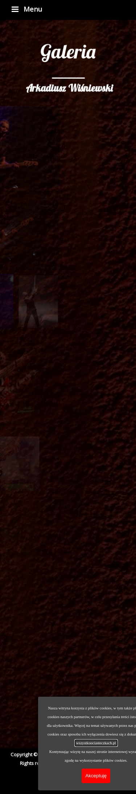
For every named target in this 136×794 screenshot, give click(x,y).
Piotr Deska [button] (103, 763)
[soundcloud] (85, 784)
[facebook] (48, 784)
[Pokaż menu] (15, 9)
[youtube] (67, 784)
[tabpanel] (68, 59)
